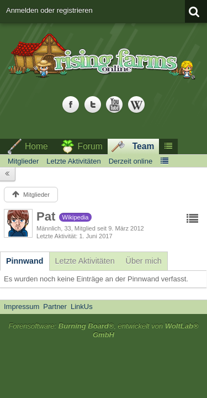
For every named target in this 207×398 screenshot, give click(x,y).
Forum (90, 146)
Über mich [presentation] (144, 260)
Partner (55, 306)
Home (36, 146)
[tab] (25, 261)
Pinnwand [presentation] (25, 260)
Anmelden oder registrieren (49, 10)
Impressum (21, 306)
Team (143, 146)
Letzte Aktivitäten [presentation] (85, 260)
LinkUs (82, 306)
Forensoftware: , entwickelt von (103, 330)
